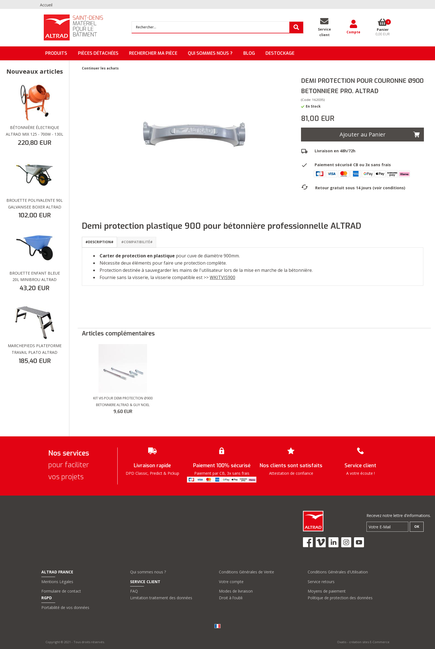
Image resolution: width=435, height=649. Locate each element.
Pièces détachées (98, 53)
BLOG (249, 53)
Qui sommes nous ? (148, 572)
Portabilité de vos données (65, 607)
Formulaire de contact (61, 591)
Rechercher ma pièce (153, 53)
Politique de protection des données (340, 597)
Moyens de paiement (327, 591)
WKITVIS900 (222, 277)
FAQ (134, 591)
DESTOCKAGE (279, 53)
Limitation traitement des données (161, 597)
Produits (56, 53)
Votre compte (231, 581)
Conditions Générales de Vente (246, 572)
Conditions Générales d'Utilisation (338, 572)
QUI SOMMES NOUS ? (210, 53)
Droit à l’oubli (230, 597)
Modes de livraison (236, 591)
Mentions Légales (57, 581)
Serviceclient (324, 32)
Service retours (321, 581)
